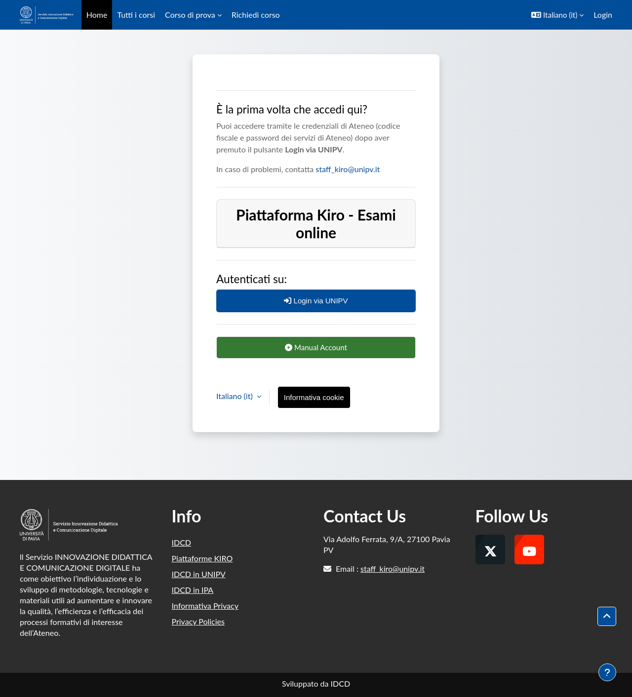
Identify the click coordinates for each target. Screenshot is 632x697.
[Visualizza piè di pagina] (607, 672)
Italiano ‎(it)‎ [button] (235, 396)
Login (602, 14)
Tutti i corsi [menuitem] (136, 14)
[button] (557, 15)
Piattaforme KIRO (202, 558)
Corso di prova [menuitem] (190, 14)
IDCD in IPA (193, 589)
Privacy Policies (198, 621)
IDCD (182, 542)
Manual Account (316, 347)
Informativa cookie (314, 397)
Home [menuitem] (97, 14)
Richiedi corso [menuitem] (256, 14)
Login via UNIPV (316, 300)
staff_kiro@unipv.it (348, 169)
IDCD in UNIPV (199, 574)
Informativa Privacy (205, 605)
